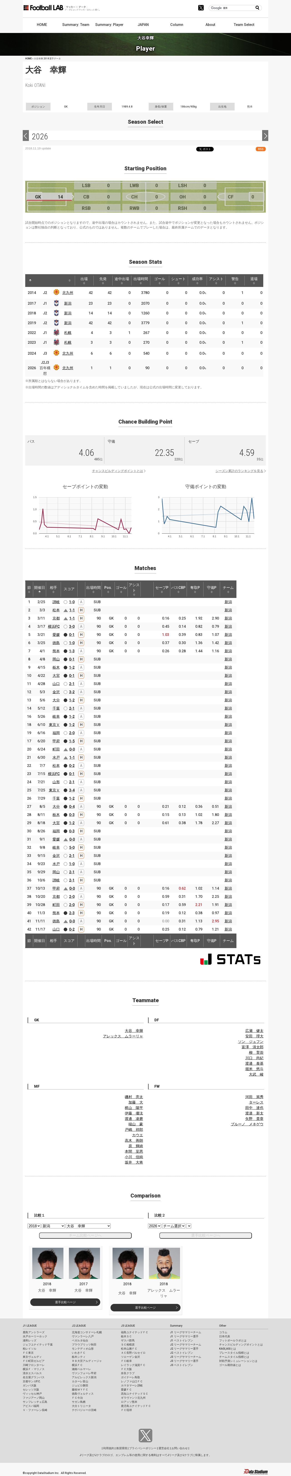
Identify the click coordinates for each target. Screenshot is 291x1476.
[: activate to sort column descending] (30, 280)
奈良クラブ (128, 1373)
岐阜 (56, 716)
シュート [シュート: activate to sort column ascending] (178, 280)
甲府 (56, 741)
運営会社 (163, 1448)
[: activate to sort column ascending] (40, 280)
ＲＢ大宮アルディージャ (87, 1361)
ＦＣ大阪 (126, 1369)
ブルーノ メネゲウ (247, 1124)
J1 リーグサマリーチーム (185, 1332)
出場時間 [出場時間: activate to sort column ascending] (140, 280)
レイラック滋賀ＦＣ (133, 1365)
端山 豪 (135, 1124)
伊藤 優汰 (134, 1113)
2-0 (72, 733)
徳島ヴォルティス (83, 1393)
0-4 (72, 806)
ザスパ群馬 (128, 1340)
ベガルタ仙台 (80, 1340)
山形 (56, 782)
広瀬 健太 (254, 1031)
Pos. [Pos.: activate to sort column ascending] (108, 589)
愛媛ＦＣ (126, 1389)
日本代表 (224, 1336)
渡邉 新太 (254, 1113)
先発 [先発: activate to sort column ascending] (103, 280)
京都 (56, 618)
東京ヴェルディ (32, 1356)
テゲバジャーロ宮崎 (84, 1410)
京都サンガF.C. (32, 1381)
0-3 (72, 815)
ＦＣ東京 (28, 1352)
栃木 (56, 667)
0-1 (72, 635)
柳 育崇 (256, 1052)
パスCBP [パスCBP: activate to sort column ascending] (178, 589)
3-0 (72, 626)
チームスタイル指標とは (234, 1356)
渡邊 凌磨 (134, 1119)
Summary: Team (75, 25)
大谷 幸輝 (134, 1031)
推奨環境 (121, 1448)
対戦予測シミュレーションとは (238, 1361)
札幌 (67, 333)
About (210, 25)
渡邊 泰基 (254, 1063)
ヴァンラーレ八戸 (83, 1336)
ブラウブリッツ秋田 (84, 1344)
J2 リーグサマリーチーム (185, 1344)
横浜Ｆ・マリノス (34, 1369)
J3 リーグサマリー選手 (184, 1361)
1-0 (72, 602)
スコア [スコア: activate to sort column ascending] (69, 589)
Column (176, 25)
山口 (56, 684)
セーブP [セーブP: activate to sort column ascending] (161, 589)
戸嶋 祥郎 (134, 1129)
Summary (176, 1325)
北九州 (67, 293)
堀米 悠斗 (254, 1069)
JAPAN (143, 25)
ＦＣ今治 (77, 1397)
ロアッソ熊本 (129, 1401)
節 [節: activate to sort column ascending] (29, 589)
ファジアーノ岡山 (34, 1397)
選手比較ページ (65, 1302)
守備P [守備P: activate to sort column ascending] (211, 589)
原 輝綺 (135, 1146)
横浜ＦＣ (77, 1365)
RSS (260, 149)
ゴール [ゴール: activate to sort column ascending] (159, 280)
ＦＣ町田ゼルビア (34, 1361)
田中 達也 (254, 1108)
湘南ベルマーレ (81, 1369)
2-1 (72, 684)
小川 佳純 (134, 1157)
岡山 (56, 659)
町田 (56, 749)
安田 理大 (254, 1036)
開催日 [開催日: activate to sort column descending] (39, 589)
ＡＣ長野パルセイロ (133, 1352)
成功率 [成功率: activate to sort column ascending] (197, 280)
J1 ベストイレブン (181, 1340)
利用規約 (108, 1448)
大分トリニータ (81, 1406)
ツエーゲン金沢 (130, 1356)
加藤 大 (135, 1102)
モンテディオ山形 (83, 1348)
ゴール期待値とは (230, 1365)
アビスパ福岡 (31, 1406)
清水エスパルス (32, 1373)
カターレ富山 (80, 1381)
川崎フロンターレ (34, 1365)
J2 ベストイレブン (181, 1352)
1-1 (72, 610)
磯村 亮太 (134, 1097)
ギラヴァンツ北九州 (133, 1397)
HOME (42, 25)
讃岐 (56, 602)
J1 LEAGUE (30, 1325)
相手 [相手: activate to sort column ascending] (53, 589)
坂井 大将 (134, 1162)
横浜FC (54, 626)
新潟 (67, 303)
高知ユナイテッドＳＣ (134, 1393)
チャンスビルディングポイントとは (117, 471)
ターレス (256, 1102)
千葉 (56, 708)
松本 (56, 610)
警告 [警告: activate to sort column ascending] (235, 280)
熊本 (56, 651)
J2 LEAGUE (79, 1325)
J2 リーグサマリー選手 (184, 1348)
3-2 (72, 692)
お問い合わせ (179, 1448)
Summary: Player (109, 25)
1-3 (72, 651)
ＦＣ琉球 (126, 1410)
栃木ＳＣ (126, 1336)
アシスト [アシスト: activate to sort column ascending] (216, 280)
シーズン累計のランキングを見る (239, 471)
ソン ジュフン (250, 1041)
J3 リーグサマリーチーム (185, 1356)
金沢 (56, 692)
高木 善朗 (134, 1140)
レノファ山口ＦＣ (132, 1381)
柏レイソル (29, 1348)
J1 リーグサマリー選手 (184, 1336)
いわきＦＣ (78, 1352)
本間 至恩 (134, 1151)
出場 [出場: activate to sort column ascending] (84, 280)
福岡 (56, 733)
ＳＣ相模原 (128, 1344)
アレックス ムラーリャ (123, 1036)
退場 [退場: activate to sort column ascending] (254, 280)
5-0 (72, 847)
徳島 (56, 643)
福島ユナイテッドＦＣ (134, 1332)
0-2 (72, 765)
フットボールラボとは (232, 1340)
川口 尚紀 (254, 1058)
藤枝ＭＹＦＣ (80, 1389)
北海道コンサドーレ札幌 (87, 1332)
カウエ (137, 1135)
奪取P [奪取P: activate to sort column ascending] (195, 589)
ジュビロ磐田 (80, 1385)
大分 (56, 700)
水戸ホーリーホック (35, 1336)
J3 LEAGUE (128, 1325)
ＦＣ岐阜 (126, 1361)
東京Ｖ (54, 725)
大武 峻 (256, 1074)
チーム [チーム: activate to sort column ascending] (228, 589)
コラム (223, 1332)
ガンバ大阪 (29, 1385)
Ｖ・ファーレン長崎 (35, 1410)
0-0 (72, 749)
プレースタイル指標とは (234, 1352)
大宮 (56, 675)
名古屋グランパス (34, 1377)
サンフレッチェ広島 (35, 1401)
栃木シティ (78, 1356)
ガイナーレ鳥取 (130, 1377)
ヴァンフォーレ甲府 (84, 1373)
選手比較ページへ (205, 1235)
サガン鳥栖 (78, 1401)
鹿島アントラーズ (34, 1332)
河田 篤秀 (254, 1097)
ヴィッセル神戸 (32, 1393)
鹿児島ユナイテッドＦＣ (136, 1406)
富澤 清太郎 (252, 1047)
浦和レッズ (29, 1340)
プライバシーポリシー (142, 1448)
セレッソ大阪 (31, 1389)
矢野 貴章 (254, 1119)
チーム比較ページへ (85, 1235)
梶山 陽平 (134, 1108)
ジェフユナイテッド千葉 (38, 1344)
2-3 (72, 913)
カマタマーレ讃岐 (132, 1385)
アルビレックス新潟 (84, 1377)
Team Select (244, 25)
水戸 (56, 757)
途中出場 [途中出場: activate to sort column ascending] (122, 280)
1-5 (72, 741)
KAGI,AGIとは (227, 1348)
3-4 (72, 790)
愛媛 (56, 635)
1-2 (72, 667)
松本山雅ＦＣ (129, 1348)
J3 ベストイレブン (181, 1365)
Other (222, 1325)
